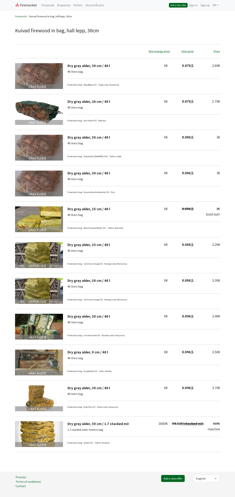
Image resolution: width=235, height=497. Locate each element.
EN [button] (214, 5)
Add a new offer (178, 5)
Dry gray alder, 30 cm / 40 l (88, 65)
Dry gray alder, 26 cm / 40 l (88, 101)
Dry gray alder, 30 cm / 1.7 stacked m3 (98, 423)
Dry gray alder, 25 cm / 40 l (88, 209)
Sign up (205, 5)
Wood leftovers (95, 5)
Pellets (78, 5)
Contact (21, 486)
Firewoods (47, 5)
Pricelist (21, 477)
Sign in (193, 5)
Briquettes (63, 5)
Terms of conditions (28, 481)
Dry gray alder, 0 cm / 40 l (87, 352)
